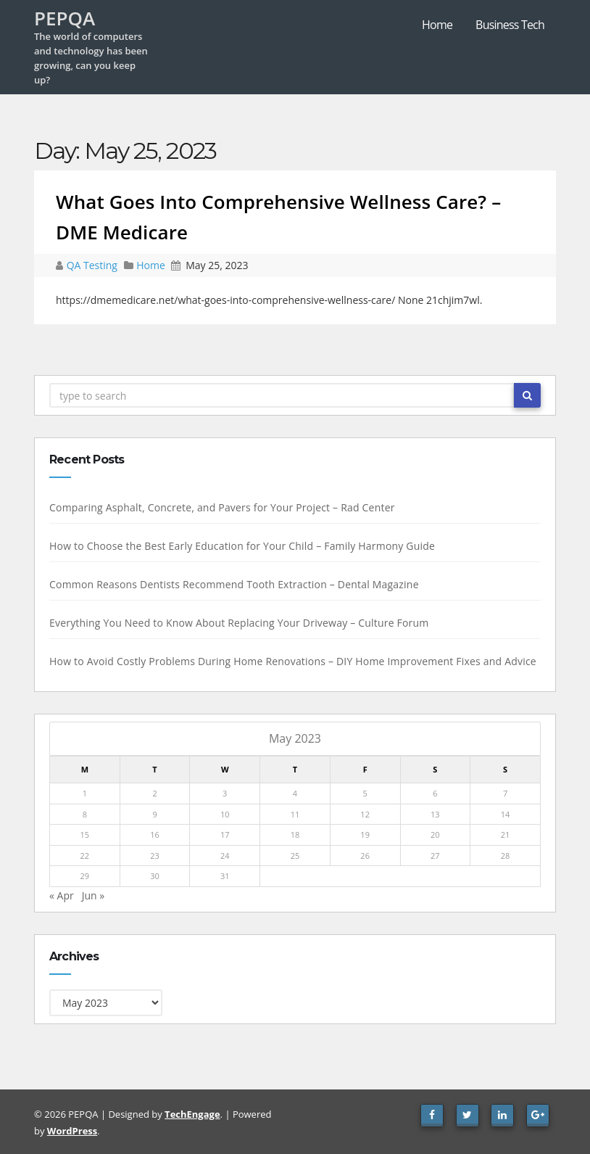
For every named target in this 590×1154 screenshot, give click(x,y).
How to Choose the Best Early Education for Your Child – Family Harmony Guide (241, 546)
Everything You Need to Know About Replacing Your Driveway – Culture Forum (238, 623)
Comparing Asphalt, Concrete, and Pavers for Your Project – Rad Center (221, 507)
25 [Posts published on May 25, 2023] (294, 855)
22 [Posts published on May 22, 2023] (84, 855)
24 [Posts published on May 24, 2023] (224, 855)
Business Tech (509, 25)
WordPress (72, 1130)
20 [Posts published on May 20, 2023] (434, 834)
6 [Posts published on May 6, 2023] (434, 793)
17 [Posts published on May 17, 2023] (224, 834)
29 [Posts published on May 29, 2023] (84, 875)
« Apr (61, 895)
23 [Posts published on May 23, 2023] (154, 855)
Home (437, 25)
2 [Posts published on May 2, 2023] (153, 793)
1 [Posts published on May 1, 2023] (84, 793)
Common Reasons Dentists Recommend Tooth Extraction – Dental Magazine (233, 584)
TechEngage (192, 1114)
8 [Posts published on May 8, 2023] (84, 814)
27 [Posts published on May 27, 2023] (434, 855)
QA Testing (93, 265)
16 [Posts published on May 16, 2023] (154, 834)
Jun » (92, 895)
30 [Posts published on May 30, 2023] (154, 875)
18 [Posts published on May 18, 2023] (294, 834)
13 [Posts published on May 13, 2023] (434, 814)
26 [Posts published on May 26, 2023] (364, 855)
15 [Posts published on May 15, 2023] (84, 834)
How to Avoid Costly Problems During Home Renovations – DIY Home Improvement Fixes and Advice (292, 661)
